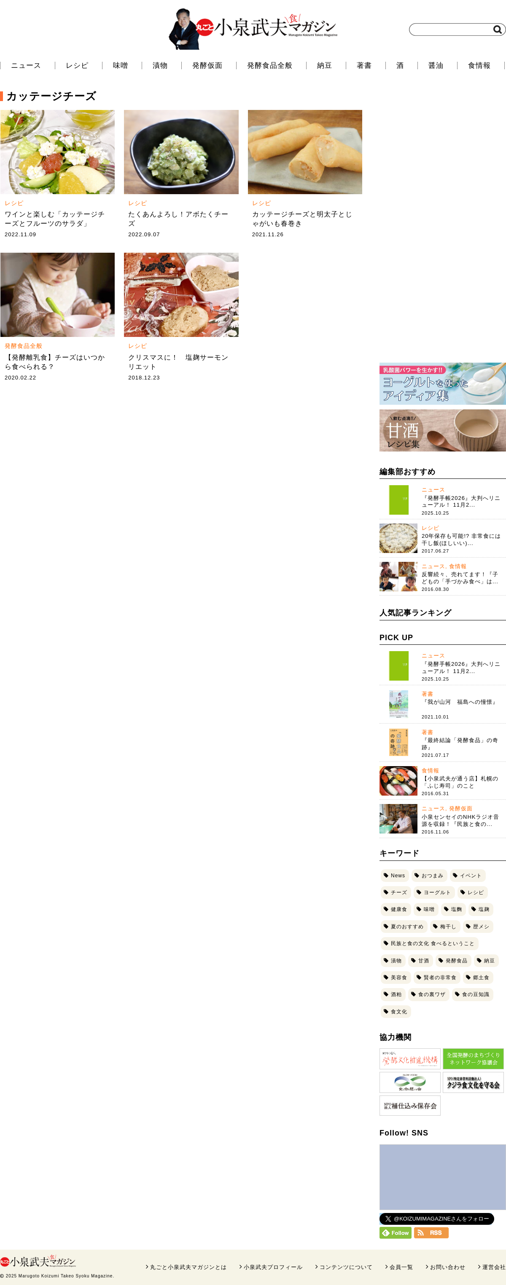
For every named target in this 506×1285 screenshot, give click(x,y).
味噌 (120, 65)
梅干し (448, 927)
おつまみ (433, 876)
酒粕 (396, 994)
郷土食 (481, 977)
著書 (364, 65)
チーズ (399, 892)
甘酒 (423, 961)
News (398, 876)
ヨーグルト (437, 892)
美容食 (399, 977)
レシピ (77, 65)
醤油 (436, 65)
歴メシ (481, 927)
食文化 (399, 1012)
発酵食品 (457, 961)
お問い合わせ (448, 1267)
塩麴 (456, 909)
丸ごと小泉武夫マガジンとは (188, 1267)
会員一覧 (401, 1267)
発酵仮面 (207, 65)
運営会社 (494, 1267)
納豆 (324, 65)
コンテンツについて (346, 1267)
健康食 (399, 909)
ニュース (26, 65)
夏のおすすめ (407, 927)
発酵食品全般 (270, 65)
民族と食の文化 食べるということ (433, 943)
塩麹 (484, 909)
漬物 (160, 65)
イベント (471, 876)
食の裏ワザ (432, 994)
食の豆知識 (476, 994)
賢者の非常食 (440, 977)
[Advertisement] (441, 227)
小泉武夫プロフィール (273, 1267)
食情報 (479, 65)
